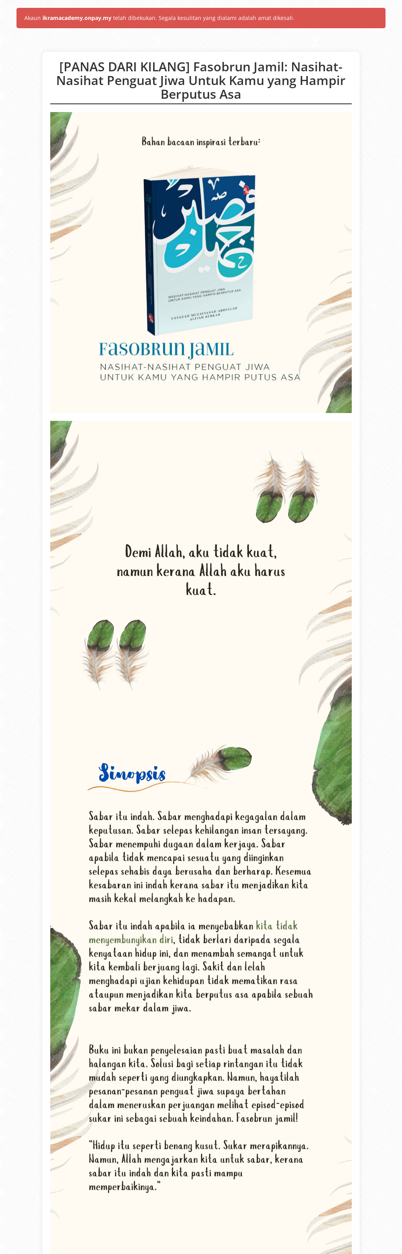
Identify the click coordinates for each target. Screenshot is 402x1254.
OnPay (168, 1246)
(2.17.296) (230, 1246)
